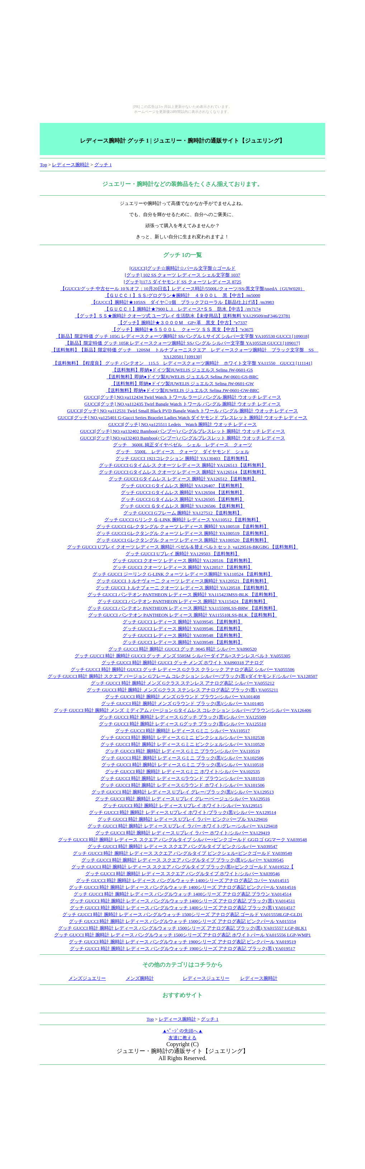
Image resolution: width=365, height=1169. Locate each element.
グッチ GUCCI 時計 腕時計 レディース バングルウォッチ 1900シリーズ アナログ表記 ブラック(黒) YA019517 (182, 948)
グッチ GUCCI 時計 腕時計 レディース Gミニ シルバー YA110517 (182, 730)
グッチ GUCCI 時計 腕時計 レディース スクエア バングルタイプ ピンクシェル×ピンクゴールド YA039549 (182, 853)
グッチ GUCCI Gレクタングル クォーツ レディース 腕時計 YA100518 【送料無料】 (182, 526)
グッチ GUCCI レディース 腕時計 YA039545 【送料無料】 (182, 621)
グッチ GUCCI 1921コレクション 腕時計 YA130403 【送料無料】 (182, 458)
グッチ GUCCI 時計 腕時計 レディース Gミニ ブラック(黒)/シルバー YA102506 (182, 758)
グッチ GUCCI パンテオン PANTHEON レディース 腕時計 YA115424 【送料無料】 (182, 601)
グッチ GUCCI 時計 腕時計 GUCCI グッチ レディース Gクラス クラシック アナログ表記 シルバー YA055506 (182, 669)
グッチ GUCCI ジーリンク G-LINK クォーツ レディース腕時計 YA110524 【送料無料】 (182, 574)
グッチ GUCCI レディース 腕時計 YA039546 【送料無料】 (182, 628)
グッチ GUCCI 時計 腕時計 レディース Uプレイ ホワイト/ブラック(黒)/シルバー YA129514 (182, 812)
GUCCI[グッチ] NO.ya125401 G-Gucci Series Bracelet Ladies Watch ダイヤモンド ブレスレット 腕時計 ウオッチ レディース (182, 417)
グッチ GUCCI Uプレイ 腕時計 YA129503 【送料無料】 (182, 553)
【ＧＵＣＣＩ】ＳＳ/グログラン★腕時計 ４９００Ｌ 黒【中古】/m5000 (182, 295)
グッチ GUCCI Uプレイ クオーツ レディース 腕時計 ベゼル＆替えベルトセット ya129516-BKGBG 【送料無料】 (182, 547)
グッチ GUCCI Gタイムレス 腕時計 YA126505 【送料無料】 (182, 499)
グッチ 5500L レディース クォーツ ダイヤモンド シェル (182, 451)
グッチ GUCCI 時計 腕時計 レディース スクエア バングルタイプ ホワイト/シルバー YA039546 (182, 873)
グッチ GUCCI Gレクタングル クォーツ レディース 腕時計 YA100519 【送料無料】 (182, 533)
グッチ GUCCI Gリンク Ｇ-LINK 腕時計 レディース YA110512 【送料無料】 (182, 519)
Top (43, 164)
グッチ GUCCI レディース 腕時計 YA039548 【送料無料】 (182, 635)
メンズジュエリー (87, 978)
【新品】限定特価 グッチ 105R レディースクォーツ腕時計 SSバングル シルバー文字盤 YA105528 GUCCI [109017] (182, 343)
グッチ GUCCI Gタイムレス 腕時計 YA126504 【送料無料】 (182, 492)
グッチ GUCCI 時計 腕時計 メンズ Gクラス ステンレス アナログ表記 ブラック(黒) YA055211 (182, 690)
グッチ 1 (103, 164)
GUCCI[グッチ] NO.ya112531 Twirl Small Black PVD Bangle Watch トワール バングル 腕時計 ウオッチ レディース (182, 410)
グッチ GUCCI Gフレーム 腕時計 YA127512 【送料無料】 (182, 513)
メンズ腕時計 (140, 978)
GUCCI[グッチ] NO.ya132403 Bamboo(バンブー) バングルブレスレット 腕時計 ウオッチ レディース (182, 438)
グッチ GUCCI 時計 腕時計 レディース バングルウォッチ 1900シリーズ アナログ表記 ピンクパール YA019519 (182, 941)
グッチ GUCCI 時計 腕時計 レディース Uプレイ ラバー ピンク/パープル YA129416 (182, 819)
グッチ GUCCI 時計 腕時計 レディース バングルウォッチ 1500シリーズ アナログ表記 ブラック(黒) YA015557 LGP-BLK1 (182, 928)
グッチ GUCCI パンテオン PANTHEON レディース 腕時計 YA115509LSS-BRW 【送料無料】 (182, 608)
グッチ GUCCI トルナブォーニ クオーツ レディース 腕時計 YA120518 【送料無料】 (182, 587)
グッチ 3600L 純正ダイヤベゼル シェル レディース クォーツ (182, 444)
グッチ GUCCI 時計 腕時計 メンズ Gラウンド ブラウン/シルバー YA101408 (182, 696)
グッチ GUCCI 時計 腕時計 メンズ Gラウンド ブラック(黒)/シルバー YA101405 (182, 703)
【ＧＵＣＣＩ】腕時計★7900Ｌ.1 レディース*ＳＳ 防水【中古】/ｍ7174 (182, 309)
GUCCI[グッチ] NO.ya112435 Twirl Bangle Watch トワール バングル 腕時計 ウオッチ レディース (182, 404)
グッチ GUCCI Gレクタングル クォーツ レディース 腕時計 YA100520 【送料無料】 (182, 540)
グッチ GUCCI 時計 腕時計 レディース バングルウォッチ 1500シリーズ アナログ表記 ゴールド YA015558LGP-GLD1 (182, 914)
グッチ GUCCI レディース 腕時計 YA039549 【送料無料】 (182, 642)
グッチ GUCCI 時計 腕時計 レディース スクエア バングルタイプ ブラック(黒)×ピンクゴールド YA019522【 (182, 866)
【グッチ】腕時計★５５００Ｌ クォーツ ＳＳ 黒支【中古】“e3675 (182, 329)
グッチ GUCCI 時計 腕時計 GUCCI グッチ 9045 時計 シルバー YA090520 (182, 649)
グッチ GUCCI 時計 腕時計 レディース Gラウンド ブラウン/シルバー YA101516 (182, 778)
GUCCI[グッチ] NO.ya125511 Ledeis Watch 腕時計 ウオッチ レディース (182, 424)
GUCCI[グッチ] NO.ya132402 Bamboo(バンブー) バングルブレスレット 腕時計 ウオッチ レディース (182, 431)
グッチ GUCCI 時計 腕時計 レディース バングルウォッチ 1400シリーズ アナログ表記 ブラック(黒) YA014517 (182, 907)
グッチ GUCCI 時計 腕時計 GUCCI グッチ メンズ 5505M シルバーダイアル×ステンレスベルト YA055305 (182, 655)
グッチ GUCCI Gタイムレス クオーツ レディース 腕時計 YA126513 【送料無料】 (182, 465)
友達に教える (182, 1037)
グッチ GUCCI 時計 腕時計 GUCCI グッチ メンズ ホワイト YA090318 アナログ (182, 662)
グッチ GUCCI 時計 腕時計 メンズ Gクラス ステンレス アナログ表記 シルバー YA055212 (182, 683)
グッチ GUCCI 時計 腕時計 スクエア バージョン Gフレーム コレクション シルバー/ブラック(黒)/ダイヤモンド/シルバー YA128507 (183, 676)
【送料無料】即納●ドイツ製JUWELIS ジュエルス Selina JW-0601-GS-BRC (182, 376)
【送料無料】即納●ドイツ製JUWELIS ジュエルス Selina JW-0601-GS (182, 370)
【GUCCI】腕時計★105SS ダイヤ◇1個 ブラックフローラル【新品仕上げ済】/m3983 (182, 302)
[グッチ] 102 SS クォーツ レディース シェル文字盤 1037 (182, 275)
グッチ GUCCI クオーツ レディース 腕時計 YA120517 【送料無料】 (182, 567)
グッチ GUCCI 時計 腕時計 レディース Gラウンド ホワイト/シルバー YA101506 (182, 785)
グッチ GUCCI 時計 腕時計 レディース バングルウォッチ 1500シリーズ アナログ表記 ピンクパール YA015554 (182, 921)
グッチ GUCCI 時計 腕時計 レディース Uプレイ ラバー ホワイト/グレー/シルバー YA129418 (182, 826)
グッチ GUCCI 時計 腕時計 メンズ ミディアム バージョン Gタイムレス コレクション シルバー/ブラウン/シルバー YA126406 (182, 710)
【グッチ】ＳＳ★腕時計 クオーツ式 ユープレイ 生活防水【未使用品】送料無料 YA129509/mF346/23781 (182, 315)
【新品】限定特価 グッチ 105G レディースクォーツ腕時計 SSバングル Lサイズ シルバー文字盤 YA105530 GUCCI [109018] (182, 336)
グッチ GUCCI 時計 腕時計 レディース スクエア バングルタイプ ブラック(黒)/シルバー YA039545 (182, 860)
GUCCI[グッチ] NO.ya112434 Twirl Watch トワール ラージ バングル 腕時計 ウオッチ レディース (182, 397)
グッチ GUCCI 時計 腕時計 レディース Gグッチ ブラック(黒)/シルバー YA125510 (182, 724)
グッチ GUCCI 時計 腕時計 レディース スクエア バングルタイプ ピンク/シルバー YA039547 (182, 846)
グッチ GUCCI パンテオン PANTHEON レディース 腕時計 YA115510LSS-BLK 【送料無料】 (182, 615)
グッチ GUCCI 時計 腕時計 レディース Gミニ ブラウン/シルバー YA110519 (182, 751)
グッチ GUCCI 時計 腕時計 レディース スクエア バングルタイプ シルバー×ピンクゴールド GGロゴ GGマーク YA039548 (182, 839)
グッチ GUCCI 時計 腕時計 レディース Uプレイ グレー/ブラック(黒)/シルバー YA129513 (182, 792)
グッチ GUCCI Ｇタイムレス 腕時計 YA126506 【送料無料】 (182, 506)
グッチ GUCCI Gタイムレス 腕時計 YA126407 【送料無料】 (182, 485)
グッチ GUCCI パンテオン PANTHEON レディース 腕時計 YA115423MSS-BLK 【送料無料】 (182, 594)
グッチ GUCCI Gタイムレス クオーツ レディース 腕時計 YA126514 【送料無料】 (182, 472)
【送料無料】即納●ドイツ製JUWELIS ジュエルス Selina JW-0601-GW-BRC (182, 390)
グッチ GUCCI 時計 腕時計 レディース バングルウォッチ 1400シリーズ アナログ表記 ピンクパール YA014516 (182, 887)
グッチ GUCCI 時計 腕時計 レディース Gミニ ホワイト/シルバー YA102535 (182, 771)
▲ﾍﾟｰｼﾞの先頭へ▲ (182, 1031)
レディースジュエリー (206, 978)
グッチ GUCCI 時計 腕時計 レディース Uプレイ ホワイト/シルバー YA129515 (182, 805)
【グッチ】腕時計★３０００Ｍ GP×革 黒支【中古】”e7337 (182, 322)
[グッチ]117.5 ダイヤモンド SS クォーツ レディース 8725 (182, 281)
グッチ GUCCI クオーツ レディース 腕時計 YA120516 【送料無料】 (182, 560)
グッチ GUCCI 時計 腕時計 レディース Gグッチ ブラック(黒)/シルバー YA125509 (182, 717)
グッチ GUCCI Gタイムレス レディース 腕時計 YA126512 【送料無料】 (182, 479)
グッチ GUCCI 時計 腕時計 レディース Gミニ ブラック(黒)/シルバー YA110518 (182, 764)
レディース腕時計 (70, 164)
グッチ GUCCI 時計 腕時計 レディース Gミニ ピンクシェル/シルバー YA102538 (182, 737)
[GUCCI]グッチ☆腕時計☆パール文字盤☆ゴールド (182, 268)
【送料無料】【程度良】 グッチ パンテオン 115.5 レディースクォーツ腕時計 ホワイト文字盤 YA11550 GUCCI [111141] (182, 363)
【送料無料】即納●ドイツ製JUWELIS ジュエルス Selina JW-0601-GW (182, 383)
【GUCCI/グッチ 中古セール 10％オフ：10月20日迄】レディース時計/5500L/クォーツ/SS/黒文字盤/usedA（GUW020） (182, 288)
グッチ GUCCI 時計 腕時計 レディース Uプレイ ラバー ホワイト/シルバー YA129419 (182, 832)
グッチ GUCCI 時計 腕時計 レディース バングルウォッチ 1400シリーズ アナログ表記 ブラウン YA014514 (182, 894)
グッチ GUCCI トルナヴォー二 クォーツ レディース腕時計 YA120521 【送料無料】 (182, 581)
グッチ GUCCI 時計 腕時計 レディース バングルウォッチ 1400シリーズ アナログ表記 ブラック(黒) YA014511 (182, 901)
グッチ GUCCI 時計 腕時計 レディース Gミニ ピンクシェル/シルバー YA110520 (182, 744)
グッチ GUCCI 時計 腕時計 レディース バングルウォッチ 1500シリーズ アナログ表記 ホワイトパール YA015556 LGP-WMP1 (182, 935)
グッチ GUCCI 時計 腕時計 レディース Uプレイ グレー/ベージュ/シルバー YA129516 (182, 798)
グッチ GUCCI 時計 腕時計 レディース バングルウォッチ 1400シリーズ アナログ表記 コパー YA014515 (182, 880)
